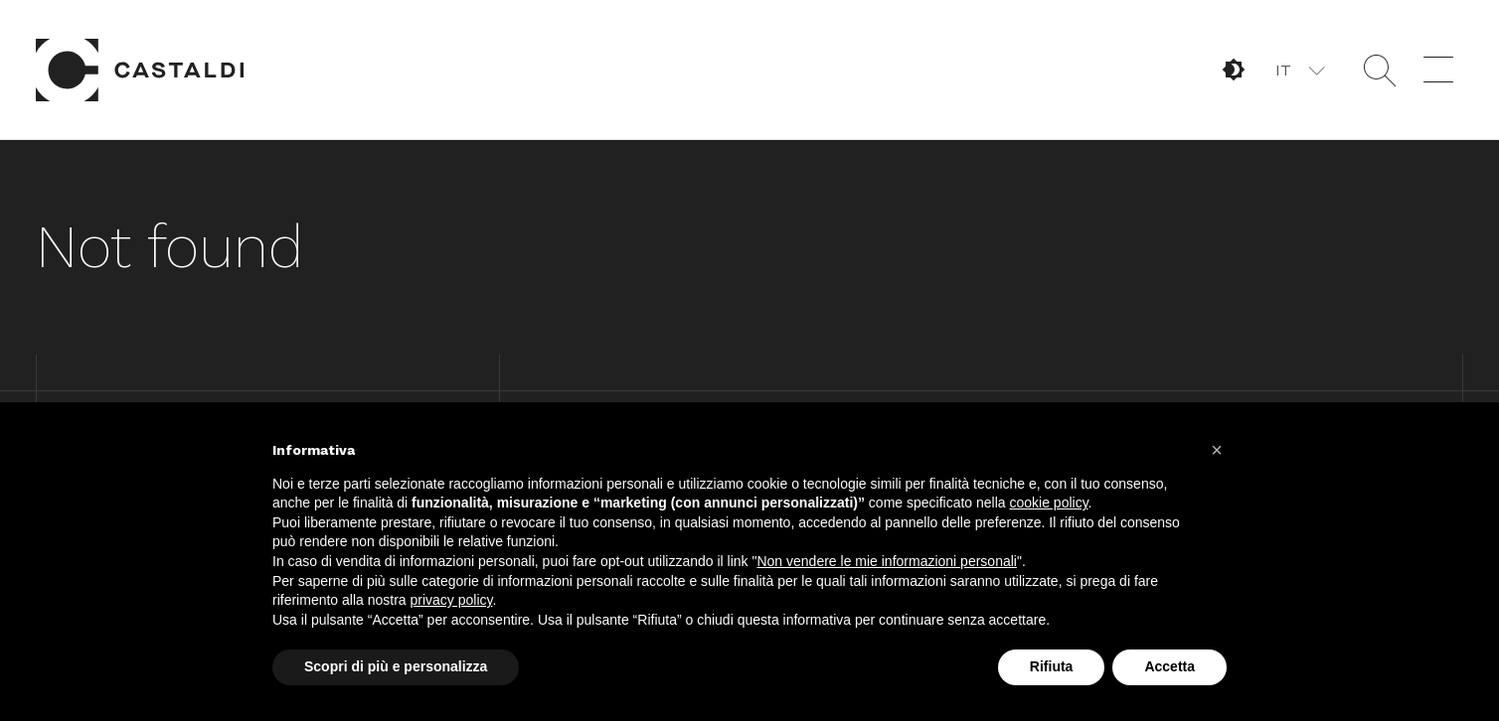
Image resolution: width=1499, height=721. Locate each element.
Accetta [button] (1169, 666)
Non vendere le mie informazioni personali (886, 561)
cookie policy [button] (1048, 502)
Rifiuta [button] (1052, 666)
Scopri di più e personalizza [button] (395, 666)
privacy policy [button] (452, 600)
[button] (1298, 69)
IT (1283, 70)
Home (140, 69)
